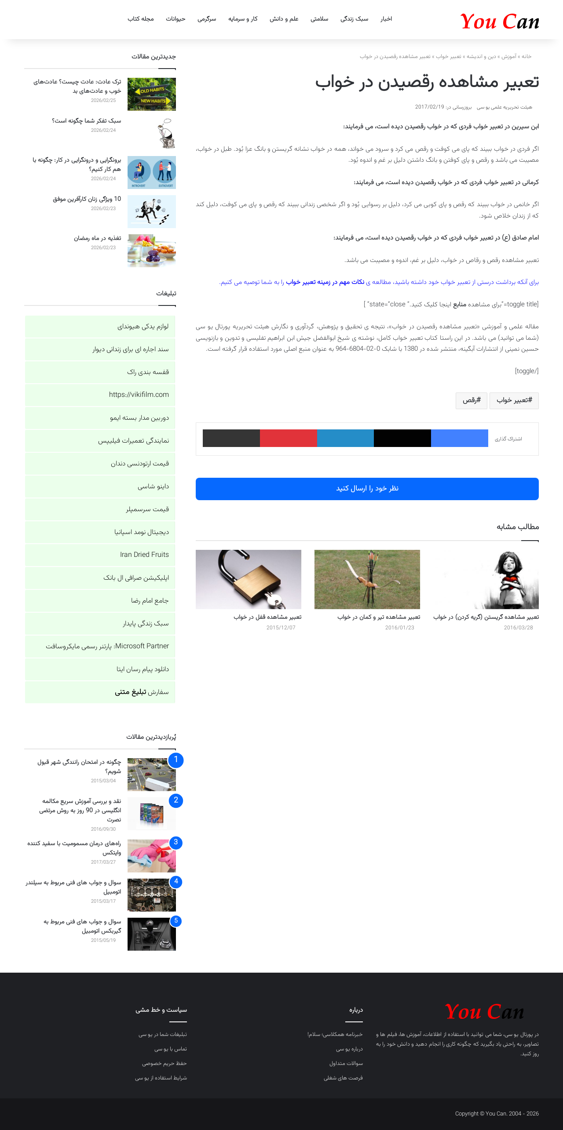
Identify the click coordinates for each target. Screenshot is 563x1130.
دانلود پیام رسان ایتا (143, 669)
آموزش (508, 56)
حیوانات (175, 19)
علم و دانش (284, 19)
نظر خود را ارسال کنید (367, 488)
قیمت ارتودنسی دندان (140, 464)
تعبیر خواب (448, 56)
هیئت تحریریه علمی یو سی (504, 107)
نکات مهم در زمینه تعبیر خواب (325, 282)
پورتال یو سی (519, 1034)
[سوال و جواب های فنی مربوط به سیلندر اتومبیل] (152, 895)
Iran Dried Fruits (144, 555)
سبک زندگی (354, 19)
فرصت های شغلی (343, 1078)
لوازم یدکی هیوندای (143, 326)
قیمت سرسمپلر (147, 509)
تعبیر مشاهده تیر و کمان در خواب (378, 617)
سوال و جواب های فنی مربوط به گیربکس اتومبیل (82, 926)
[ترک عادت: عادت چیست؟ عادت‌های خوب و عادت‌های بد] (152, 94)
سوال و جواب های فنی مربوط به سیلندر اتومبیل (73, 887)
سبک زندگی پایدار (146, 624)
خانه (530, 56)
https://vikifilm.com (139, 395)
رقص (469, 400)
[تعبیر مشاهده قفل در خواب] (248, 579)
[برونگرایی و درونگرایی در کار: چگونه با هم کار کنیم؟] (152, 172)
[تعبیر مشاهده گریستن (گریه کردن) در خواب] (486, 579)
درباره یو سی (349, 1049)
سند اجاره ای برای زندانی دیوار (130, 349)
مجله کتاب (141, 19)
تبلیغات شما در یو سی (163, 1034)
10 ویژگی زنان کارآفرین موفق (87, 199)
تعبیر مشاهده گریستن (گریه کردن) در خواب (486, 617)
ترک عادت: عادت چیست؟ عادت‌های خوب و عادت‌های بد (77, 86)
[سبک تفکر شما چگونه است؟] (152, 133)
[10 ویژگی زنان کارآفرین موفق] (152, 211)
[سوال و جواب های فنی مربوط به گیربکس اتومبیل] (152, 934)
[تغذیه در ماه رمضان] (152, 250)
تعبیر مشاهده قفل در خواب (267, 617)
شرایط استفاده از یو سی (161, 1078)
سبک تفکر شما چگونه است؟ (86, 121)
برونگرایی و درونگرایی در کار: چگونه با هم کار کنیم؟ (77, 165)
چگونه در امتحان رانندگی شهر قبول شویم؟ (79, 767)
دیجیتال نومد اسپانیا (141, 532)
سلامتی (319, 19)
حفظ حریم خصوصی (164, 1063)
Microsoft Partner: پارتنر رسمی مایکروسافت (107, 646)
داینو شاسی (153, 486)
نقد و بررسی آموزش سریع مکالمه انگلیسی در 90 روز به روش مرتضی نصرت (80, 811)
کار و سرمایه (242, 19)
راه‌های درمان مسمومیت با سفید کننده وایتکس (74, 848)
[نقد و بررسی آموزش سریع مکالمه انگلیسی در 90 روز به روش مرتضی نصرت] (152, 813)
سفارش (142, 692)
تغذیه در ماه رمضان (97, 238)
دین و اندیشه (481, 56)
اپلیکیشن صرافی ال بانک (136, 578)
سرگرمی (206, 19)
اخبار (386, 19)
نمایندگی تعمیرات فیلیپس (133, 441)
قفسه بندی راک (148, 372)
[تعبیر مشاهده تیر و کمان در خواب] (367, 579)
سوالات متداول (346, 1063)
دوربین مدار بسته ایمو (139, 418)
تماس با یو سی (170, 1049)
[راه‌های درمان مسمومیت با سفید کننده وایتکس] (152, 855)
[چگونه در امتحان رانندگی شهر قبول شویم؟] (152, 774)
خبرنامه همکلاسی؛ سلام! (335, 1034)
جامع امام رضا (150, 601)
